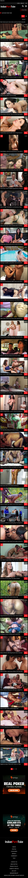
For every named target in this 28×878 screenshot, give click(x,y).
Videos (14, 846)
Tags (14, 858)
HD (26, 16)
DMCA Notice (14, 864)
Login (18, 3)
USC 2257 (14, 870)
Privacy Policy (14, 866)
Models (14, 853)
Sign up (22, 3)
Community (14, 855)
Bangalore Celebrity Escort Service (14, 875)
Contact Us (14, 861)
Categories (14, 851)
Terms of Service (14, 868)
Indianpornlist (14, 873)
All (23, 16)
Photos (14, 849)
